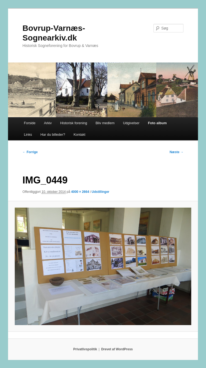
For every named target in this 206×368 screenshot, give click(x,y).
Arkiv (48, 123)
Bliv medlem (105, 123)
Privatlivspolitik (85, 349)
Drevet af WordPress (117, 349)
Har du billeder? (53, 135)
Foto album (157, 123)
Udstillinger (100, 192)
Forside (29, 123)
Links (28, 135)
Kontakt (79, 135)
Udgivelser (131, 123)
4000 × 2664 (80, 192)
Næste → (176, 152)
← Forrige (30, 152)
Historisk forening (73, 123)
